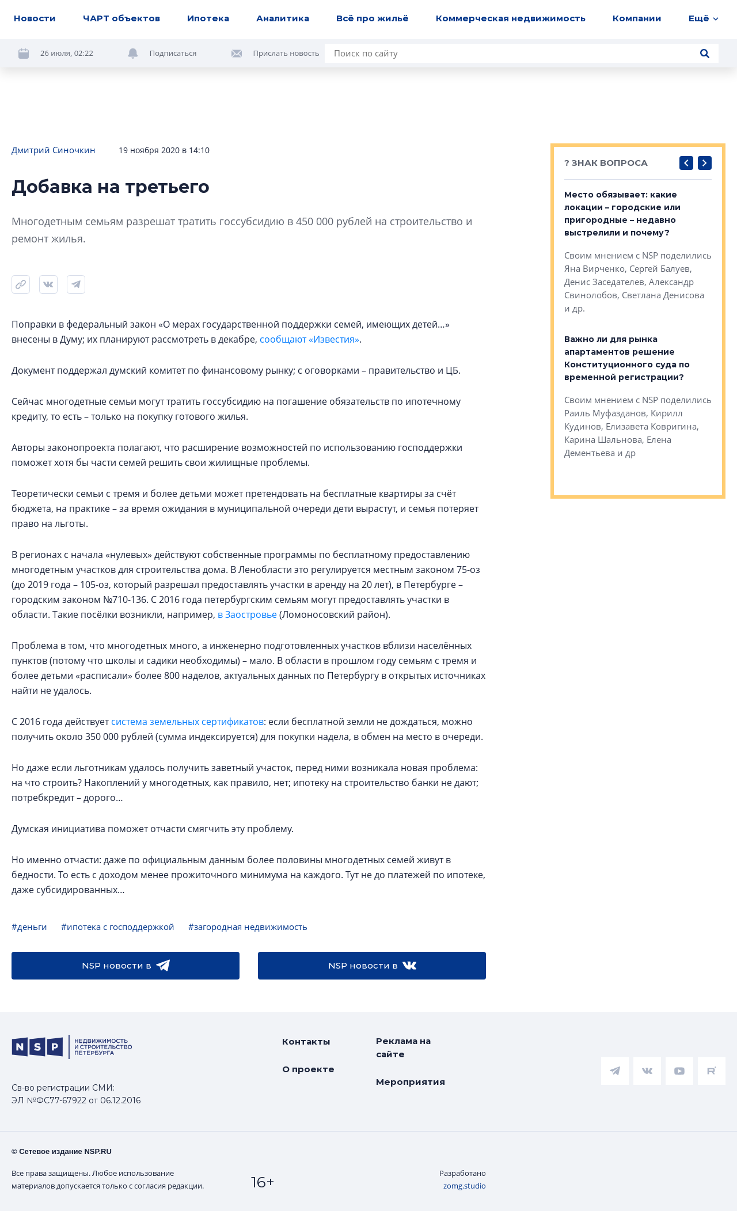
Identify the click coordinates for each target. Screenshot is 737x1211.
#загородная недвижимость (247, 926)
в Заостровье (247, 614)
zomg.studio (464, 1185)
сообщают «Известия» (309, 339)
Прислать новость (286, 53)
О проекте (308, 1069)
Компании (637, 18)
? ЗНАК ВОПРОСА (606, 162)
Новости (35, 18)
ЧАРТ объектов (121, 18)
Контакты (306, 1041)
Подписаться (173, 53)
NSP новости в (126, 966)
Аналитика (282, 18)
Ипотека (208, 18)
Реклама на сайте (403, 1047)
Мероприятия (410, 1081)
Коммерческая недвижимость (511, 18)
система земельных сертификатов (187, 721)
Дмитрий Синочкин (54, 149)
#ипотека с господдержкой (117, 926)
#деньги (29, 926)
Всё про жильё (372, 18)
